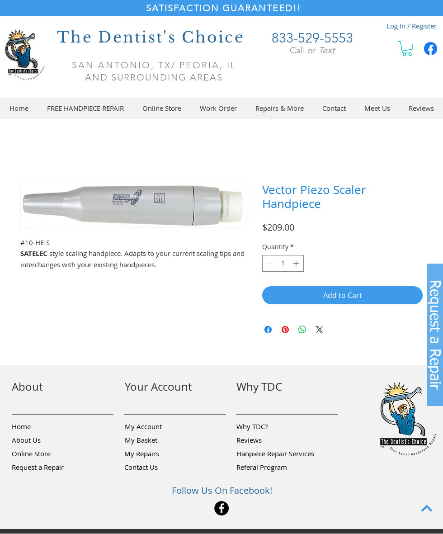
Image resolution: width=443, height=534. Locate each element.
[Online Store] (44, 454)
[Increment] (296, 263)
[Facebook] (430, 48)
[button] (407, 48)
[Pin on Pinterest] (285, 329)
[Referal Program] (275, 467)
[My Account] (157, 427)
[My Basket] (157, 440)
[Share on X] (319, 329)
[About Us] (44, 440)
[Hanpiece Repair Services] (276, 454)
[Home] (44, 427)
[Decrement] (269, 263)
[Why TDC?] (268, 427)
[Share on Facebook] (268, 329)
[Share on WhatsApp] (302, 329)
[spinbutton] (283, 263)
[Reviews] (268, 440)
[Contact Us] (156, 467)
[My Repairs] (156, 454)
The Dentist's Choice (151, 37)
